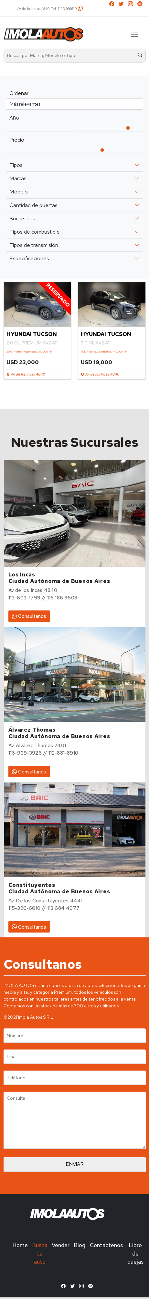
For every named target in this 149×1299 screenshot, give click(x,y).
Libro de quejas (135, 1253)
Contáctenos (106, 1245)
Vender (60, 1245)
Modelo (18, 191)
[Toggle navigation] (134, 34)
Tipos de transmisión (33, 245)
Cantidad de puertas (33, 205)
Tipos (16, 164)
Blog (79, 1245)
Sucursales (22, 218)
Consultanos (29, 616)
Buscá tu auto (39, 1253)
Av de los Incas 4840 (25, 374)
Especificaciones (29, 258)
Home (20, 1245)
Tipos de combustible (34, 231)
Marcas (18, 178)
